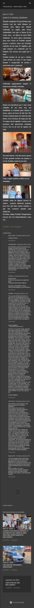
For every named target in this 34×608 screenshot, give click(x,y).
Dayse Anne (11, 456)
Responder (11, 240)
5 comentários (14, 540)
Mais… (25, 6)
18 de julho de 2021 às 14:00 (24, 244)
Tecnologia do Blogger (17, 602)
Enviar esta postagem (16, 226)
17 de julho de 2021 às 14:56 (23, 235)
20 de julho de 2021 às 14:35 (23, 401)
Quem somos (18, 6)
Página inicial (7, 6)
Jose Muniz (11, 401)
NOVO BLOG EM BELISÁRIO (13, 584)
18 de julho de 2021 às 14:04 (21, 276)
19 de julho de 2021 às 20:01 (16, 326)
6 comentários (16, 587)
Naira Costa (11, 235)
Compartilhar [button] (6, 226)
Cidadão (10, 293)
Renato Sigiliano (13, 325)
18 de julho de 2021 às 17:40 (21, 293)
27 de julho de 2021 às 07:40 (23, 456)
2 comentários (14, 570)
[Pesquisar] (30, 3)
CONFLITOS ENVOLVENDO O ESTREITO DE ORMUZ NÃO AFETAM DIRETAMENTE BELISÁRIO (15, 534)
